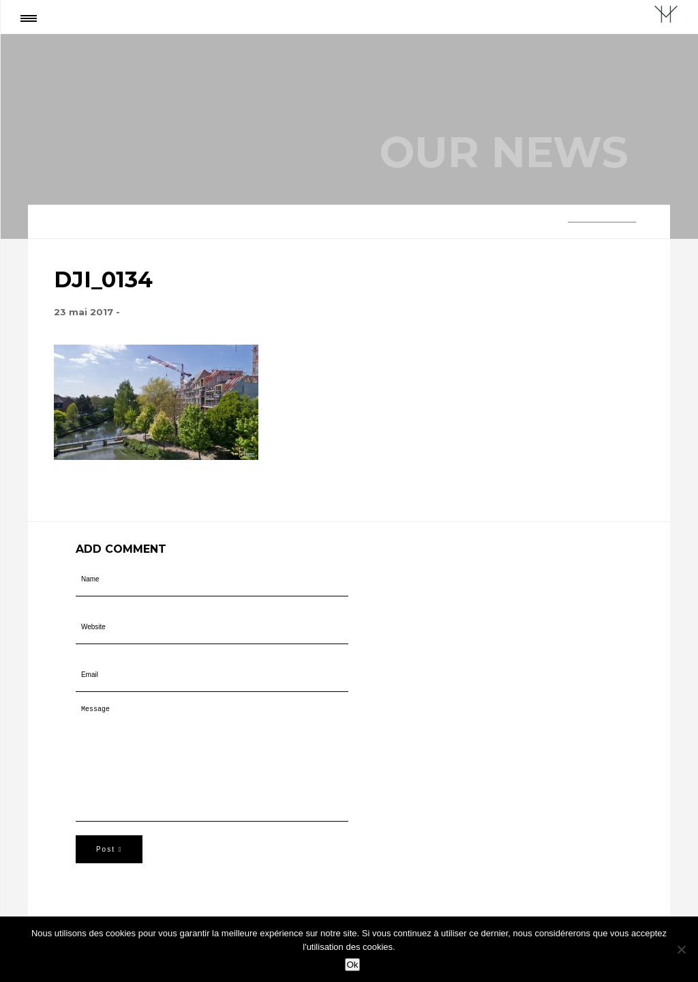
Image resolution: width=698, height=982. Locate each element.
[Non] (681, 949)
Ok (352, 964)
